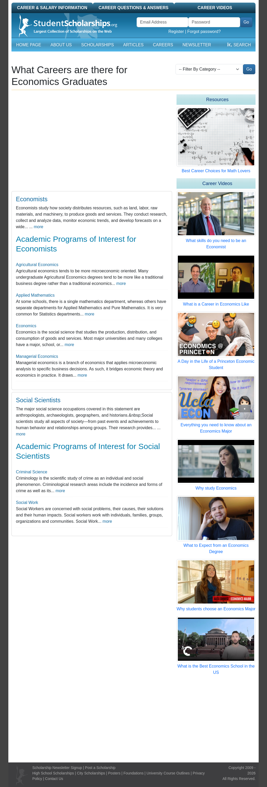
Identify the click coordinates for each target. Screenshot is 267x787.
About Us (61, 45)
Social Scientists (38, 400)
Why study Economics (216, 488)
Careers (163, 45)
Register (176, 31)
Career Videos (215, 7)
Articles (133, 45)
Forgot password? (204, 31)
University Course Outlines (168, 773)
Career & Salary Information (52, 7)
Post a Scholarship (100, 768)
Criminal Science (31, 472)
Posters (114, 773)
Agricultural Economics (37, 264)
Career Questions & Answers (133, 7)
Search (239, 45)
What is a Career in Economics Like (216, 304)
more (38, 227)
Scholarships (97, 45)
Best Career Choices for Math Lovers (216, 171)
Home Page (28, 45)
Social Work (27, 502)
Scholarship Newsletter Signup (57, 768)
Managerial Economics (37, 356)
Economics (26, 326)
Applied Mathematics (35, 295)
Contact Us (54, 779)
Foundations (133, 773)
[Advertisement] (133, 719)
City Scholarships (91, 773)
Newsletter (197, 45)
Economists (31, 199)
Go (246, 22)
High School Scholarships (53, 773)
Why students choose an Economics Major (216, 609)
